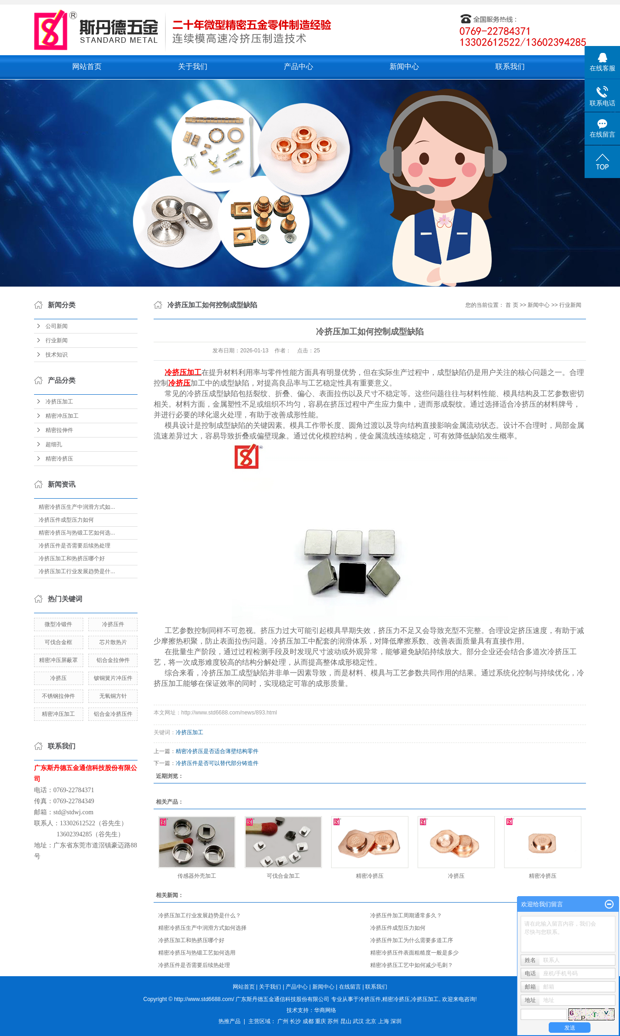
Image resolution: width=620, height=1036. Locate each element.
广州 (282, 1021)
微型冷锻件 (58, 624)
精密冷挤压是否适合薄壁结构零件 (217, 751)
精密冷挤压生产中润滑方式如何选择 (202, 928)
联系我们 (510, 66)
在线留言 (350, 987)
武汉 (358, 1021)
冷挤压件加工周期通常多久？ (406, 915)
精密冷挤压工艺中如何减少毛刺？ (411, 965)
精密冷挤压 (59, 458)
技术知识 (57, 354)
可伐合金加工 (283, 876)
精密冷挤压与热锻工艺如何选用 (196, 953)
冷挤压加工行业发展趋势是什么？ (199, 915)
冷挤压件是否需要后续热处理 (74, 545)
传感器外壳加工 (197, 876)
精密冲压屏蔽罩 (58, 660)
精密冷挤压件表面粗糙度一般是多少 (414, 953)
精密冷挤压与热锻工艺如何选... (77, 533)
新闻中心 (404, 66)
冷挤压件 (113, 624)
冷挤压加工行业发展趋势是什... (77, 571)
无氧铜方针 (113, 696)
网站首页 (87, 66)
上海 (383, 1021)
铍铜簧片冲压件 (113, 678)
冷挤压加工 (59, 401)
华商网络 (325, 1010)
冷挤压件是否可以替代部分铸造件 (217, 763)
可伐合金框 (58, 642)
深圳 (396, 1021)
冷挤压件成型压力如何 (66, 520)
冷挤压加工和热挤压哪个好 (72, 558)
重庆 (320, 1021)
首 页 (511, 305)
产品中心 (298, 66)
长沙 (295, 1021)
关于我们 (192, 66)
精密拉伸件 (59, 430)
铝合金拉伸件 (113, 660)
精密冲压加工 (62, 416)
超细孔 (54, 444)
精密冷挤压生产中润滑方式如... (77, 507)
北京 (370, 1021)
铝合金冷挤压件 (113, 714)
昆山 (345, 1021)
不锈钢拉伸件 (58, 696)
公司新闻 (57, 326)
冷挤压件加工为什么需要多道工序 (411, 940)
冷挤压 (58, 678)
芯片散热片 (113, 642)
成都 (308, 1021)
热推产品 (229, 1021)
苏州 (333, 1021)
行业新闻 (57, 340)
